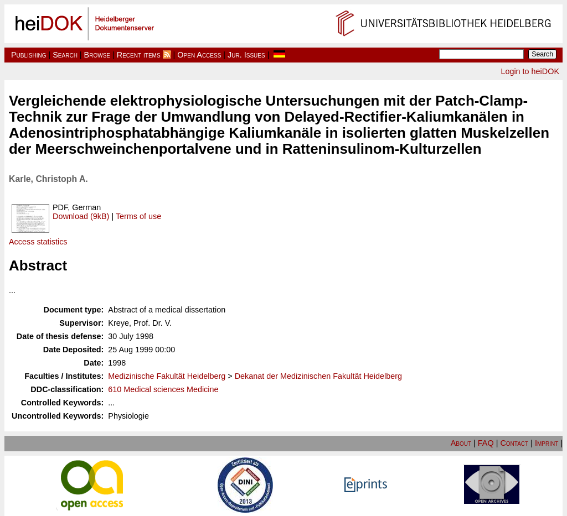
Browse (97, 54)
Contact (514, 443)
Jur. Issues (246, 54)
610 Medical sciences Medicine (163, 389)
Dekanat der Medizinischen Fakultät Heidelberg (318, 376)
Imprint (546, 443)
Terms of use (138, 216)
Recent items (139, 54)
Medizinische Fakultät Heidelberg (166, 376)
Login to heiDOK (530, 71)
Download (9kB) (81, 216)
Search (65, 54)
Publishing (29, 54)
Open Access (199, 54)
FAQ (486, 443)
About (461, 443)
